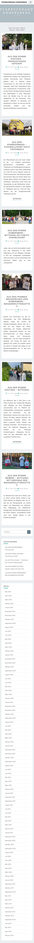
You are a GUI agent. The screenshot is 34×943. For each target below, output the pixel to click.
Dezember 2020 (10, 837)
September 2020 (10, 848)
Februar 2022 (9, 789)
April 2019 (8, 900)
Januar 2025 (9, 655)
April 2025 (8, 643)
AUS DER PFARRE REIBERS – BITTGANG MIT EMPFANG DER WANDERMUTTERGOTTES (17, 480)
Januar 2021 (9, 833)
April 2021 (8, 821)
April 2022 (8, 781)
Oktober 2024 (9, 667)
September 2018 (10, 919)
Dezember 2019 (10, 884)
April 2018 (8, 931)
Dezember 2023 (10, 706)
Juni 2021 (8, 813)
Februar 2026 (9, 603)
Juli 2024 (8, 679)
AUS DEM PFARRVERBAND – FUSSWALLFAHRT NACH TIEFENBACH (17, 145)
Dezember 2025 (10, 611)
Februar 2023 (9, 742)
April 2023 (8, 734)
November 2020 (10, 840)
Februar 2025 (9, 651)
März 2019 (8, 904)
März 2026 (8, 600)
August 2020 (9, 852)
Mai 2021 (8, 817)
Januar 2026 (9, 607)
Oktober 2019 (9, 888)
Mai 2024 (8, 686)
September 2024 (10, 671)
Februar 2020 (9, 876)
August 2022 (9, 765)
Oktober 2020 (9, 844)
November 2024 (10, 663)
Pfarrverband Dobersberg (14, 2)
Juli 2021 (8, 809)
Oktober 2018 (9, 916)
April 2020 (8, 868)
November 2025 (10, 615)
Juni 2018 (8, 923)
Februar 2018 (9, 935)
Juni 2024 (8, 682)
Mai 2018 (8, 927)
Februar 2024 (9, 698)
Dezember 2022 (10, 750)
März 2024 (8, 694)
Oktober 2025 (9, 619)
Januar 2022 (9, 793)
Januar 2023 (9, 746)
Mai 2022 (8, 777)
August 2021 (9, 805)
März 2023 (8, 738)
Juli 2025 (8, 631)
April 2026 (8, 596)
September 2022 (10, 761)
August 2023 (9, 722)
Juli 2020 (8, 856)
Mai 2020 (8, 864)
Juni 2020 (8, 860)
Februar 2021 (9, 829)
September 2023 (10, 718)
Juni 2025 (8, 635)
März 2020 (8, 872)
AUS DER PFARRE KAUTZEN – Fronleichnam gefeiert (17, 60)
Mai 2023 (8, 730)
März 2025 (8, 647)
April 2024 (8, 690)
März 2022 (8, 785)
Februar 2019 (9, 908)
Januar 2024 (9, 702)
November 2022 (10, 754)
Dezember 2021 (10, 797)
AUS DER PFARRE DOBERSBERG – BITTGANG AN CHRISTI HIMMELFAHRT (17, 234)
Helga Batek (23, 67)
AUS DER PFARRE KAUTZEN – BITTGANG (17, 388)
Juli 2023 (8, 726)
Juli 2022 (8, 769)
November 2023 (10, 710)
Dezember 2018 (10, 912)
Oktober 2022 (9, 757)
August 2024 (9, 675)
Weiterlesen (17, 198)
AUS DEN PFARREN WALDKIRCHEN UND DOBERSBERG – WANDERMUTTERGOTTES (17, 301)
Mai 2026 (8, 592)
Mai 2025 (8, 639)
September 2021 (10, 801)
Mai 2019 (8, 896)
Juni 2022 (8, 773)
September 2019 (10, 892)
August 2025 (9, 627)
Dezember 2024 (10, 659)
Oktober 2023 (9, 714)
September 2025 (10, 623)
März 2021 (8, 825)
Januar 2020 (9, 880)
